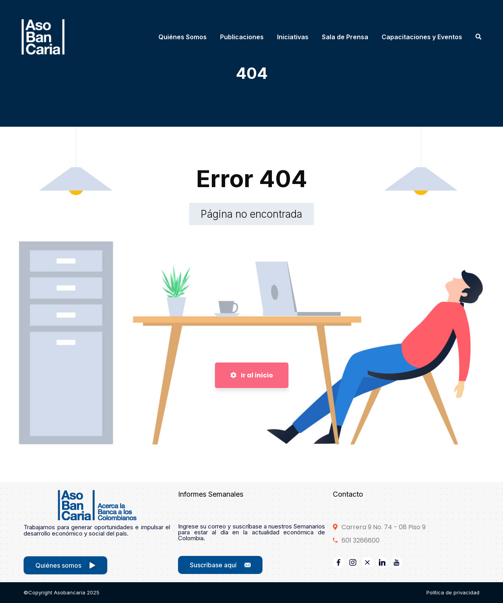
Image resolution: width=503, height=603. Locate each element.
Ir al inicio (251, 375)
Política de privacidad (452, 592)
